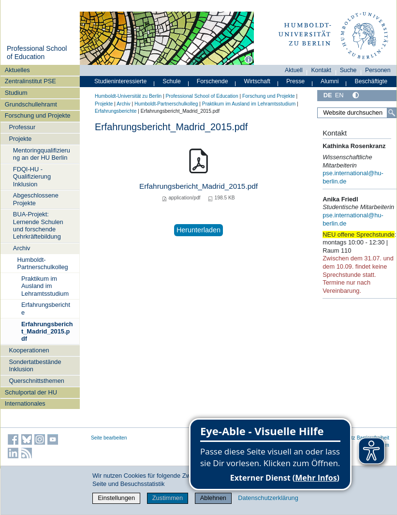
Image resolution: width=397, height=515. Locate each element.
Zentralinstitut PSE (30, 81)
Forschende (212, 81)
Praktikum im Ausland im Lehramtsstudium (45, 286)
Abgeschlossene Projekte (36, 199)
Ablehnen (213, 497)
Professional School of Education (37, 53)
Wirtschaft (257, 81)
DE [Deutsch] (327, 95)
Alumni (330, 81)
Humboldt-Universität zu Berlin (128, 96)
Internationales (25, 403)
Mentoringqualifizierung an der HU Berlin (41, 154)
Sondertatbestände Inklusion (35, 365)
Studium (16, 92)
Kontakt (321, 70)
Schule (171, 81)
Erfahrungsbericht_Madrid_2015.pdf (47, 331)
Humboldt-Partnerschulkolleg (42, 263)
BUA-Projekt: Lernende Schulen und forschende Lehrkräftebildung (38, 225)
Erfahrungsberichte (45, 308)
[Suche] (392, 112)
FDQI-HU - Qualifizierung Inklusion (32, 177)
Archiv (21, 248)
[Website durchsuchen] (357, 112)
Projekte (20, 138)
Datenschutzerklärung (268, 497)
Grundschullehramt (31, 104)
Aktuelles (17, 70)
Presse (295, 81)
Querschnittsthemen (36, 380)
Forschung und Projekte (38, 115)
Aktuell (294, 70)
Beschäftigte (370, 81)
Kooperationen (29, 350)
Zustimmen (167, 497)
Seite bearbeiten (109, 437)
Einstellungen (116, 497)
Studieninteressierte (120, 81)
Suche (348, 70)
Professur (22, 127)
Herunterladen (198, 230)
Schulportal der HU (31, 392)
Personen (378, 70)
